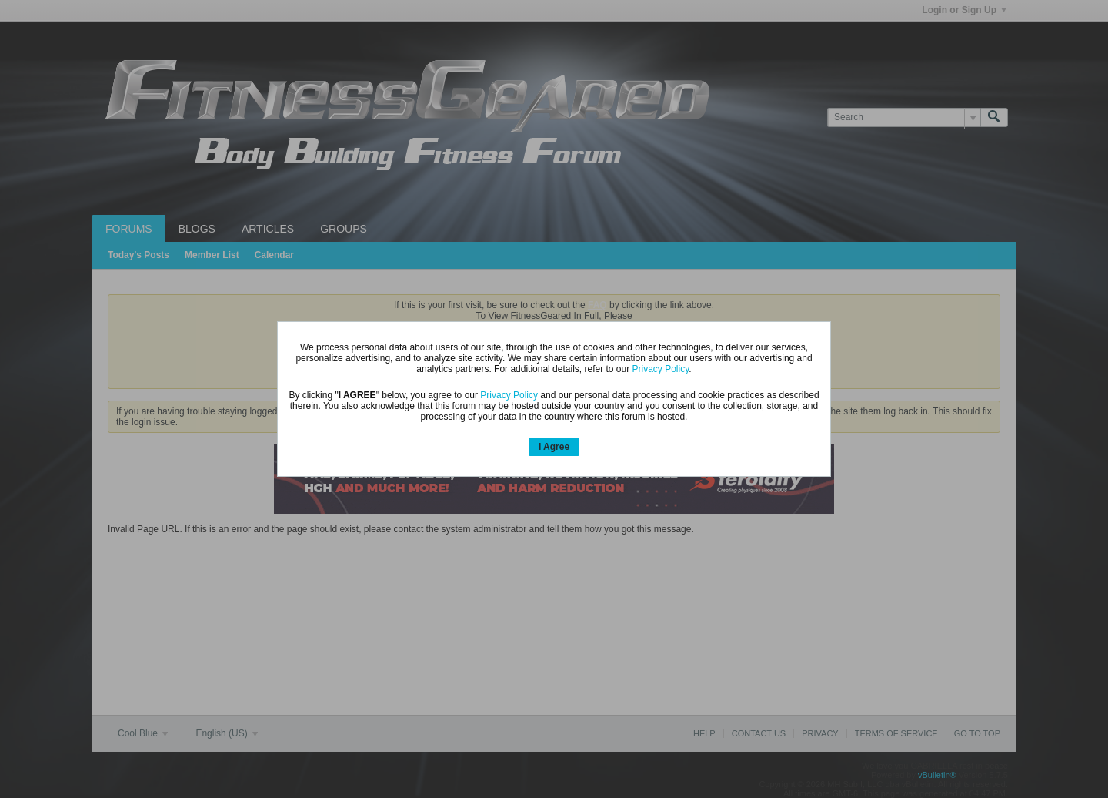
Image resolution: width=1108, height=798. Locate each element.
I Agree (554, 446)
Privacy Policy (660, 369)
